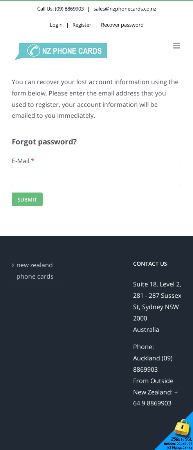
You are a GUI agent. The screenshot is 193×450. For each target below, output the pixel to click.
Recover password (122, 24)
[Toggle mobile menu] (177, 45)
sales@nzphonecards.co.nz (125, 8)
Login (56, 24)
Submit (27, 199)
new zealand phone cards (35, 271)
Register (81, 24)
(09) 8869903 (69, 8)
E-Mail (23, 161)
